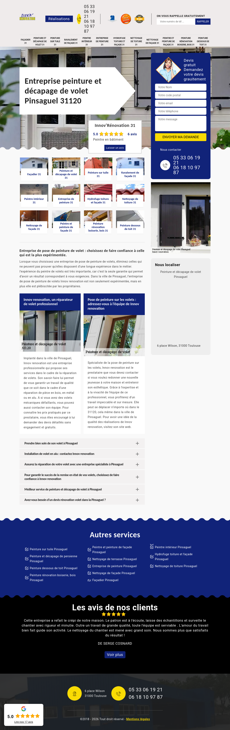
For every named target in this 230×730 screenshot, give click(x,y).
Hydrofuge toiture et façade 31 (119, 41)
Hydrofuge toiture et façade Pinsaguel (174, 557)
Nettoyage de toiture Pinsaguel (176, 566)
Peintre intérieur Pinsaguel (173, 547)
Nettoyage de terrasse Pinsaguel (114, 559)
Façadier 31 (25, 41)
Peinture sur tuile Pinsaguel (49, 549)
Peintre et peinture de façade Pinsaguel (112, 550)
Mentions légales (138, 719)
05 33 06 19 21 (89, 11)
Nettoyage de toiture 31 (136, 41)
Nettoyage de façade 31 (152, 41)
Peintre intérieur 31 (87, 41)
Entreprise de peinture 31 (102, 41)
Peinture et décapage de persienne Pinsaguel (53, 559)
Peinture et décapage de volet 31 (40, 41)
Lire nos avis (23, 722)
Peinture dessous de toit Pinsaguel (53, 568)
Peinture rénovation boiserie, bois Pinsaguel (53, 578)
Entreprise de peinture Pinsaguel (114, 566)
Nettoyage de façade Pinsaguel (113, 573)
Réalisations (59, 19)
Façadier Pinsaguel (105, 580)
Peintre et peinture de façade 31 (168, 41)
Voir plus (115, 654)
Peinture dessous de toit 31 (203, 41)
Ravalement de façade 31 (71, 41)
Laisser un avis (115, 147)
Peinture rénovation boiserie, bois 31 (185, 41)
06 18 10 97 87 (89, 26)
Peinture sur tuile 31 (55, 41)
